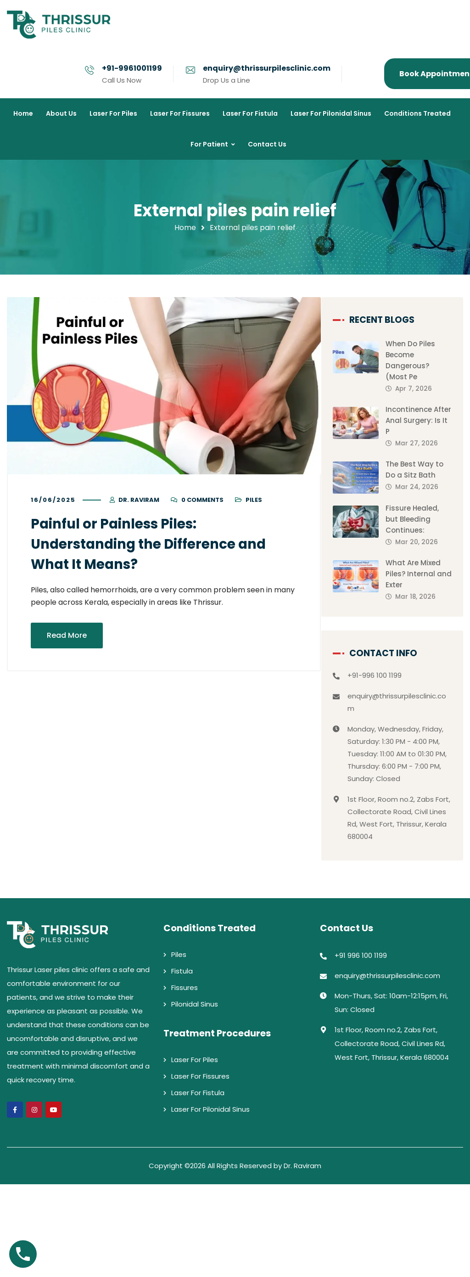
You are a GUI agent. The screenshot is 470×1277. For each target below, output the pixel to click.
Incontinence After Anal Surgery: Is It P (425, 421)
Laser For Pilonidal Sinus (210, 1202)
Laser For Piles (194, 1152)
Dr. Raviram (138, 500)
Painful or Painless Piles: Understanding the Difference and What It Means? (152, 544)
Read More (67, 635)
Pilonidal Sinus (194, 1097)
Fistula (182, 1064)
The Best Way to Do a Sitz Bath (424, 487)
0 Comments (202, 500)
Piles (254, 500)
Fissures (184, 1080)
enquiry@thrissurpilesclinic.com (266, 68)
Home (185, 227)
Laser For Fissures (200, 1169)
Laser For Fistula (197, 1185)
